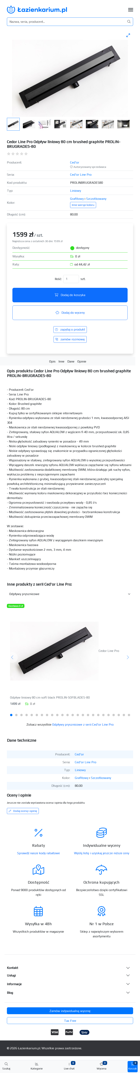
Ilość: (58, 279)
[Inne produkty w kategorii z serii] (70, 594)
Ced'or (74, 162)
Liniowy (75, 191)
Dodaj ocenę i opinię (23, 810)
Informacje (14, 984)
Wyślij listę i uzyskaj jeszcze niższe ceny (101, 853)
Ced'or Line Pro (81, 174)
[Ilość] (71, 279)
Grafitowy (77, 199)
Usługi (11, 975)
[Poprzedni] (12, 657)
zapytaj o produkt (70, 329)
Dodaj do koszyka (70, 295)
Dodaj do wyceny (70, 312)
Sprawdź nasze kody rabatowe (38, 853)
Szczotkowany (96, 199)
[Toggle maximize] (128, 35)
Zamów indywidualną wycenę (70, 1011)
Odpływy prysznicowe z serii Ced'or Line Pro (83, 724)
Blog (10, 993)
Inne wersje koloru (83, 204)
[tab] (11, 715)
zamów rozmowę (70, 339)
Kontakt (12, 968)
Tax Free (70, 1021)
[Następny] (127, 657)
